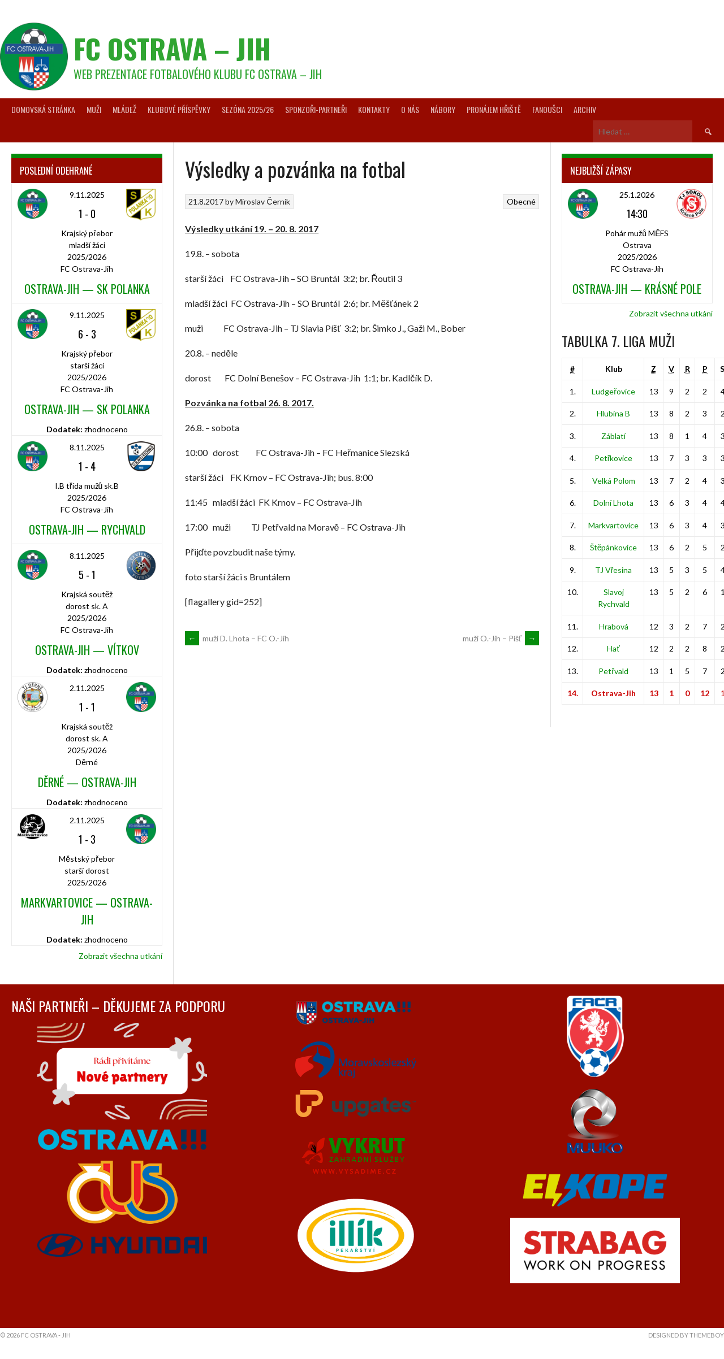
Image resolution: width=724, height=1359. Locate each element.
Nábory (442, 109)
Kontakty (374, 109)
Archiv (585, 109)
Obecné (521, 201)
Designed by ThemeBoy (686, 1335)
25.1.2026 (636, 194)
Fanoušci (547, 109)
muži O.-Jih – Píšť (501, 638)
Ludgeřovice (613, 391)
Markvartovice (613, 525)
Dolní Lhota (613, 502)
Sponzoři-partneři (316, 109)
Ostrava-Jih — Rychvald (87, 529)
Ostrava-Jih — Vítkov (87, 649)
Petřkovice (613, 458)
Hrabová (613, 626)
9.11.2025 (87, 194)
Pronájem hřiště (494, 109)
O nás (410, 109)
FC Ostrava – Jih (172, 48)
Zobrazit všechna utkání (120, 956)
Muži (94, 109)
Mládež (124, 109)
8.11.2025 (87, 447)
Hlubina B (613, 413)
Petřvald (613, 671)
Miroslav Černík (262, 201)
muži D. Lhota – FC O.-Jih (237, 638)
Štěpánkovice (613, 547)
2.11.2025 (87, 688)
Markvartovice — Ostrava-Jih (87, 911)
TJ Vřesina (613, 570)
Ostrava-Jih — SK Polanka (87, 288)
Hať (613, 648)
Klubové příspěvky (179, 109)
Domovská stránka (43, 109)
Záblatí (613, 436)
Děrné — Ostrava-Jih (87, 782)
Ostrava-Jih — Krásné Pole (636, 288)
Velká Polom (613, 480)
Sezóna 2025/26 (248, 109)
